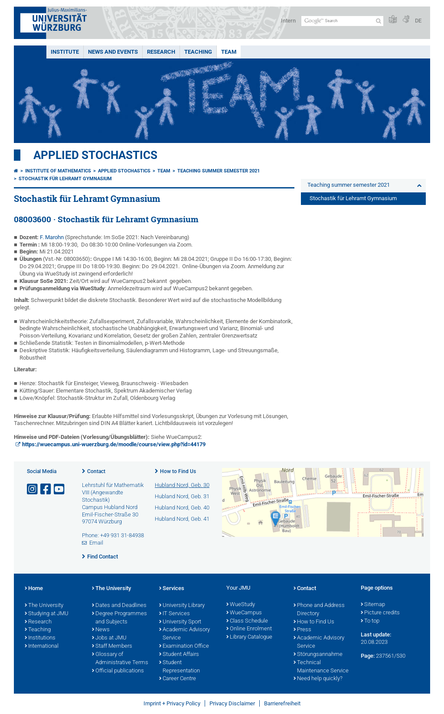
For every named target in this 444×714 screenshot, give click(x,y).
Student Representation (179, 667)
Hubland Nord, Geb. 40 (182, 507)
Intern (288, 20)
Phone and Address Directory (319, 610)
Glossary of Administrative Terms (120, 659)
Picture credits (380, 613)
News (101, 630)
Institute (65, 52)
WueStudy (240, 605)
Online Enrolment (249, 629)
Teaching (198, 52)
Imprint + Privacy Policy (172, 703)
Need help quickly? (318, 679)
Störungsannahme (318, 655)
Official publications (118, 671)
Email (96, 542)
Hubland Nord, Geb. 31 (182, 496)
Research (161, 52)
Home (34, 589)
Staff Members (112, 646)
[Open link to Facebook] (46, 489)
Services (171, 589)
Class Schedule (247, 621)
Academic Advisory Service (184, 634)
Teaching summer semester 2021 (218, 171)
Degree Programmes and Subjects (119, 618)
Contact (96, 471)
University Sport (180, 622)
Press (302, 630)
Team (228, 52)
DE (418, 20)
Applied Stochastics (95, 155)
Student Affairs (179, 655)
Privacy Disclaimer (232, 703)
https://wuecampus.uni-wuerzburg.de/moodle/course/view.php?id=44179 (114, 444)
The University (44, 606)
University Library (182, 606)
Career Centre (177, 679)
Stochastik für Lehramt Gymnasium (65, 179)
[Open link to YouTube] (60, 489)
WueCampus (244, 613)
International (42, 646)
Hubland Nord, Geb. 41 (182, 519)
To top (370, 621)
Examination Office (184, 646)
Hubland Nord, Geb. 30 (182, 485)
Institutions (40, 638)
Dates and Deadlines (119, 606)
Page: (368, 655)
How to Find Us (178, 471)
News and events (113, 52)
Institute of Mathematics (58, 171)
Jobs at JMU (109, 638)
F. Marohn (52, 237)
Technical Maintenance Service (321, 667)
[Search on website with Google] (342, 21)
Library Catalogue (249, 637)
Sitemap (373, 605)
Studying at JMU (47, 614)
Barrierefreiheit (282, 703)
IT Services (174, 614)
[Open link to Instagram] (33, 489)
